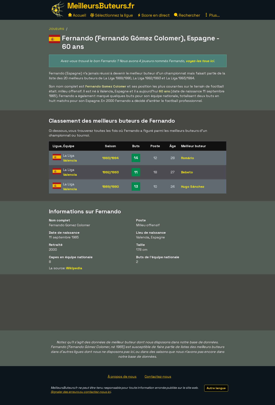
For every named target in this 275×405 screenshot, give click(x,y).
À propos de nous (122, 376)
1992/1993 (110, 172)
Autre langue (216, 388)
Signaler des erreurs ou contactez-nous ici (81, 392)
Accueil (77, 15)
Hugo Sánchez (192, 186)
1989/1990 (110, 186)
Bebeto (187, 172)
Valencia (70, 160)
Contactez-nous (158, 376)
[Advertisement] (137, 302)
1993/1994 (110, 158)
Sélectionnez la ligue (111, 15)
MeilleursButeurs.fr (100, 6)
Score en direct (153, 15)
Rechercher (187, 15)
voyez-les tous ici (200, 61)
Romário (187, 158)
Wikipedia (74, 268)
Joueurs (56, 29)
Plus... (212, 15)
